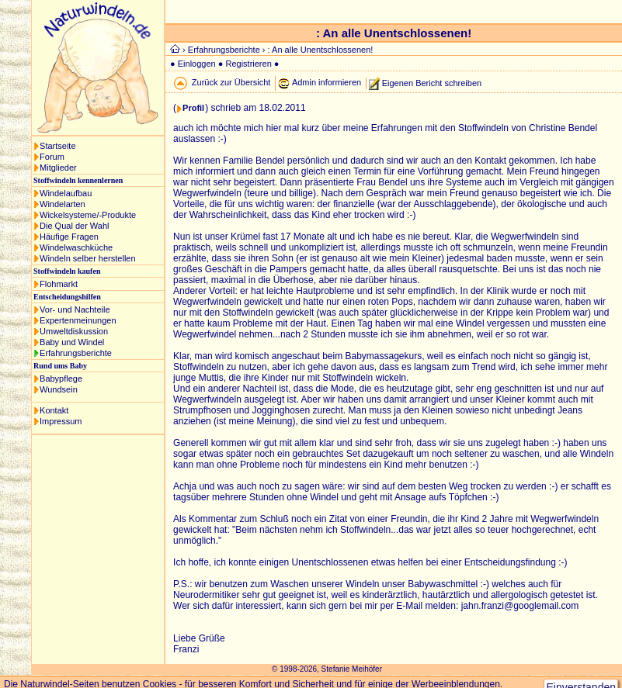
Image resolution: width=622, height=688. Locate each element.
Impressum (61, 421)
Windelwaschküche (76, 247)
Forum (52, 156)
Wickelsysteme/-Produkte (88, 215)
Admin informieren (326, 82)
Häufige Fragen (69, 236)
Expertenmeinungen (78, 320)
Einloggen (197, 63)
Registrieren (248, 63)
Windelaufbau (66, 193)
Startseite (57, 145)
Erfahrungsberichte (76, 353)
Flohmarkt (59, 284)
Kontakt (54, 410)
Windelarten (62, 204)
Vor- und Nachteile (75, 309)
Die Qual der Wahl (74, 225)
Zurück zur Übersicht (231, 82)
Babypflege (61, 378)
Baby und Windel (72, 342)
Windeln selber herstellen (88, 258)
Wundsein (59, 389)
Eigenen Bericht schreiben (431, 82)
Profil (193, 107)
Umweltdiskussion (74, 331)
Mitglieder (58, 167)
